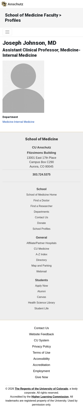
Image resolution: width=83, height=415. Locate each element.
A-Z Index (41, 254)
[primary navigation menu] (7, 32)
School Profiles (41, 228)
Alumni (42, 291)
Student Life (41, 308)
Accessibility (41, 358)
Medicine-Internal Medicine (18, 121)
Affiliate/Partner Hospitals (41, 243)
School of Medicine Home (41, 194)
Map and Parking (42, 265)
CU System (41, 340)
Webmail (41, 271)
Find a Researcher (41, 206)
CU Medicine (41, 248)
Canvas (41, 297)
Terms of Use (41, 352)
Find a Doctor (42, 200)
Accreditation (41, 365)
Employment (41, 371)
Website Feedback (41, 334)
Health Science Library (41, 302)
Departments (41, 211)
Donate (41, 223)
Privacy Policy (41, 346)
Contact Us (41, 217)
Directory (41, 260)
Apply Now (41, 285)
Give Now (41, 377)
